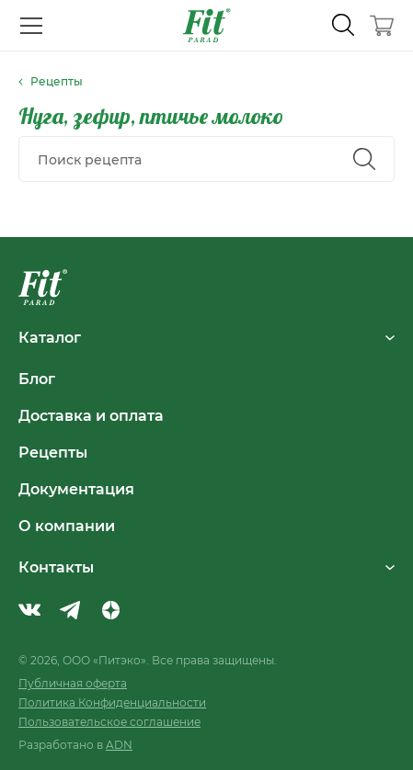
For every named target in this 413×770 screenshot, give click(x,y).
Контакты (206, 567)
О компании (66, 525)
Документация (76, 489)
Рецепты (52, 452)
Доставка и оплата (91, 415)
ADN (119, 745)
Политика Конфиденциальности (112, 702)
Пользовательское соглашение (109, 722)
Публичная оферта (72, 683)
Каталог (206, 337)
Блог (36, 378)
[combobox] (206, 159)
